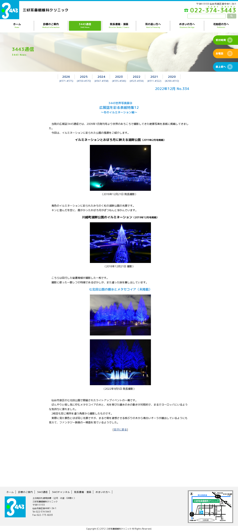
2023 (119, 77)
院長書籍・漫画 (119, 25)
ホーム (17, 25)
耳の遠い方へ (153, 25)
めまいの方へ (187, 25)
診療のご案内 (51, 25)
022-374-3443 (210, 11)
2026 (66, 77)
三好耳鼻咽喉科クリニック (46, 9)
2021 (154, 77)
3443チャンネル (61, 492)
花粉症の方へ (221, 25)
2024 (101, 77)
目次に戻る (120, 429)
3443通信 (85, 25)
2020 (172, 77)
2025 (84, 77)
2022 (136, 77)
